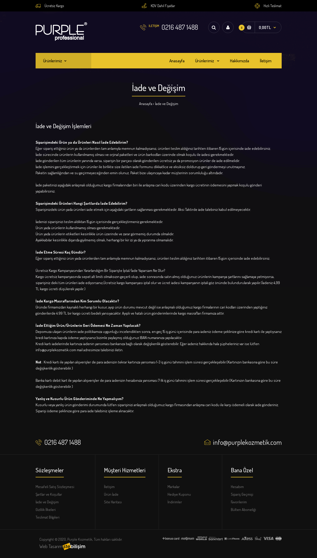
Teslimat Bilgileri (47, 517)
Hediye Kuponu (179, 494)
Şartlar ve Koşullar (49, 494)
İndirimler (175, 502)
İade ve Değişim (166, 103)
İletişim (109, 486)
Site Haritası (113, 502)
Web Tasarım (51, 546)
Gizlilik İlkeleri (46, 509)
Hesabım (237, 486)
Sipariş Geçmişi (242, 494)
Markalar (174, 486)
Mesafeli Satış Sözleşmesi (55, 486)
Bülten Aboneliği (243, 509)
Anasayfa (145, 103)
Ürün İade (111, 494)
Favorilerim (239, 502)
